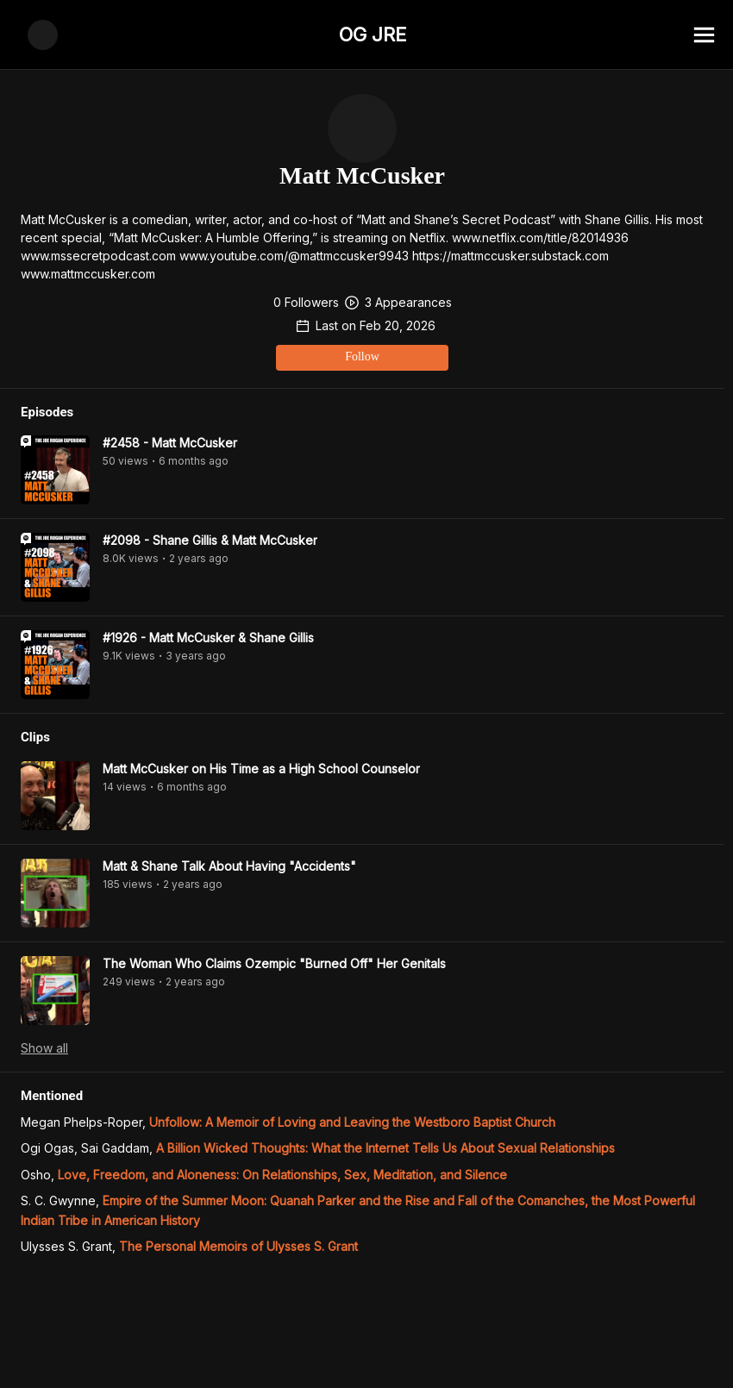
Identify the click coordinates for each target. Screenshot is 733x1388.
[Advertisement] (366, 1349)
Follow (224, 161)
